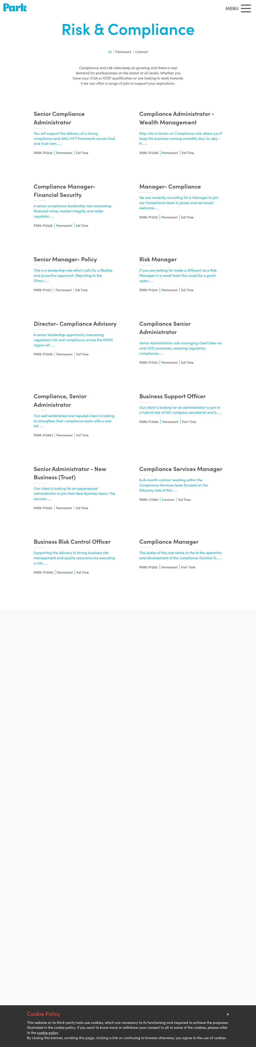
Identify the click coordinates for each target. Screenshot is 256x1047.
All (109, 51)
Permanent (123, 51)
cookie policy (47, 1032)
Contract (141, 51)
